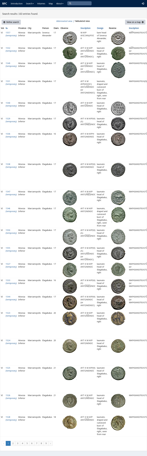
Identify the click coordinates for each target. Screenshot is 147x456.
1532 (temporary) (11, 49)
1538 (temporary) (11, 165)
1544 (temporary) (11, 298)
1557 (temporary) (11, 34)
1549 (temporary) (11, 64)
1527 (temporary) (11, 265)
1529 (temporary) (11, 120)
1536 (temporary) (11, 135)
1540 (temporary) (11, 104)
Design (100, 28)
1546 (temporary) (11, 210)
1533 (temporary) (11, 281)
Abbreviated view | (65, 21)
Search (30, 3)
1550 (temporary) (11, 231)
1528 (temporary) (11, 418)
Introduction (17, 3)
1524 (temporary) (11, 342)
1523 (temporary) (11, 314)
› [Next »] (50, 443)
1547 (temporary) (11, 193)
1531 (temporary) (11, 82)
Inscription (85, 28)
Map (51, 3)
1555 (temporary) (11, 249)
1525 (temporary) (11, 369)
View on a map (135, 22)
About (59, 3)
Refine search (11, 22)
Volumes (41, 3)
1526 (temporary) (11, 397)
